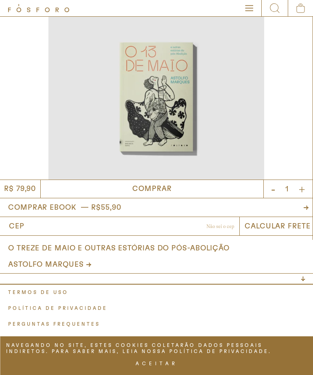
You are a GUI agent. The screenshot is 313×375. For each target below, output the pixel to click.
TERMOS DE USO (38, 292)
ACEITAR (157, 363)
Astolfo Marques (46, 264)
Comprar (151, 189)
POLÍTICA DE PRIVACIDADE (57, 308)
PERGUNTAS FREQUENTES (54, 324)
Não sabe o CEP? (220, 227)
